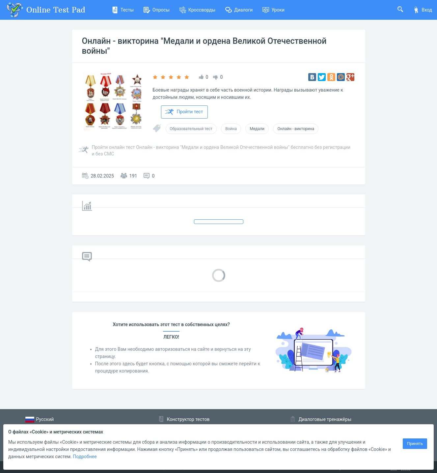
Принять (415, 443)
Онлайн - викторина (295, 128)
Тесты (123, 10)
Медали (257, 128)
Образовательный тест (191, 128)
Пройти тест (184, 112)
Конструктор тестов (188, 419)
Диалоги (239, 10)
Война (231, 128)
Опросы (157, 10)
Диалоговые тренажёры (325, 419)
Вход (422, 10)
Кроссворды (197, 10)
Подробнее (84, 456)
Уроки (273, 10)
